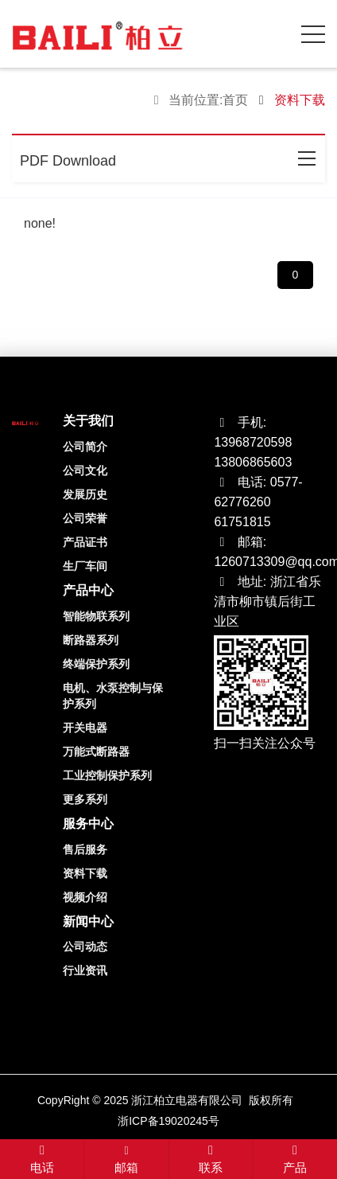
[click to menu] (313, 34)
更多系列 (85, 799)
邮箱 (126, 1160)
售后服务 (85, 849)
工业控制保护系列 (107, 775)
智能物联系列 (96, 616)
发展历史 (85, 494)
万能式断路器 (96, 751)
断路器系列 (90, 640)
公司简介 (85, 446)
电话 (42, 1159)
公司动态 (85, 946)
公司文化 (85, 470)
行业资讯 (85, 970)
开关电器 (85, 727)
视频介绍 (85, 897)
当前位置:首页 (208, 100)
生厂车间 (85, 566)
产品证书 (85, 542)
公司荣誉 (85, 518)
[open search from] (273, 32)
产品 (295, 1159)
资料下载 (85, 873)
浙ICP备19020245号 (168, 1121)
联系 (211, 1159)
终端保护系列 (96, 664)
